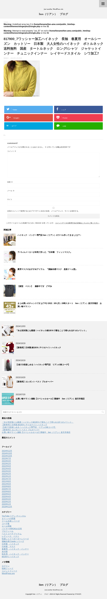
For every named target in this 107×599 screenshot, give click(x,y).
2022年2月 (6, 474)
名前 (10, 182)
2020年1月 (6, 504)
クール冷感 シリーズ (11, 521)
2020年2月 (6, 502)
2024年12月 (7, 451)
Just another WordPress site (53, 590)
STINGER (78, 594)
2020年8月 (6, 486)
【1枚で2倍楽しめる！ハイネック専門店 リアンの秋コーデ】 (43, 365)
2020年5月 (6, 494)
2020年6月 (6, 491)
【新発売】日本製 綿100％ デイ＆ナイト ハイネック (38, 348)
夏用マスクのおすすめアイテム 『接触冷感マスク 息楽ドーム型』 (47, 269)
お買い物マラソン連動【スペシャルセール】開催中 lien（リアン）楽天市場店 (50, 399)
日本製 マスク (8, 546)
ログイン (6, 566)
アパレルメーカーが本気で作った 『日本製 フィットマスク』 (44, 252)
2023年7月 (6, 458)
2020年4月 (6, 496)
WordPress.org (8, 573)
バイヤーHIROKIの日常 (12, 529)
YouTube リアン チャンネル (14, 516)
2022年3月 (6, 471)
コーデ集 (6, 524)
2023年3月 (6, 461)
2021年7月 (6, 479)
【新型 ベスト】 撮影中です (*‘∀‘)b (34, 286)
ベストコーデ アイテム (12, 534)
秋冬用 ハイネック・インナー (15, 554)
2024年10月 (7, 453)
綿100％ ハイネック (10, 557)
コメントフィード (9, 571)
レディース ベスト (10, 536)
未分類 (5, 552)
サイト (9, 199)
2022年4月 (6, 469)
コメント (11, 151)
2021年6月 (6, 481)
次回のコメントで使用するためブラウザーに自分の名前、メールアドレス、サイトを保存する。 (43, 211)
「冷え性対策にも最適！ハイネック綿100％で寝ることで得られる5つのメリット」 (51, 330)
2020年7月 (6, 489)
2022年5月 (6, 466)
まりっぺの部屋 (8, 519)
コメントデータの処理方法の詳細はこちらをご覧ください (77, 223)
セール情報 (6, 526)
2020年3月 (6, 499)
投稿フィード (7, 568)
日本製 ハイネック (10, 544)
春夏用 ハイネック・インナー (15, 549)
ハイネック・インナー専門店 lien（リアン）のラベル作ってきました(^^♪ (49, 235)
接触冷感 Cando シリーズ (13, 541)
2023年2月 (6, 463)
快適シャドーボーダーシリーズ (15, 539)
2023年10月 (7, 456)
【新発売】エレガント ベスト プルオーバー (34, 382)
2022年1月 (6, 476)
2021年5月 (6, 484)
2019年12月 (7, 507)
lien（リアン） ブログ (53, 14)
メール (10, 191)
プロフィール (7, 531)
